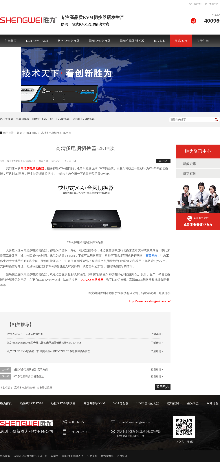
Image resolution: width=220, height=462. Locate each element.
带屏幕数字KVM (94, 403)
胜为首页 (10, 40)
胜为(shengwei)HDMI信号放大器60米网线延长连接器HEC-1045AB (44, 342)
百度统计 (122, 456)
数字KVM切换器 (68, 40)
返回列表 (163, 161)
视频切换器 (22, 119)
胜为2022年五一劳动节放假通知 (25, 334)
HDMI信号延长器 (147, 403)
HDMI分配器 (39, 119)
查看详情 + (157, 369)
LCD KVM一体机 (37, 40)
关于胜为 (203, 40)
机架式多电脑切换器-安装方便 (31, 369)
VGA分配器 (121, 403)
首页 (20, 133)
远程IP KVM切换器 (84, 119)
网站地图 (212, 403)
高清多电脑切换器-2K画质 (56, 133)
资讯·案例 (181, 40)
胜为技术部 (107, 456)
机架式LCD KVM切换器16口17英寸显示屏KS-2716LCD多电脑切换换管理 (48, 351)
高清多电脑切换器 (32, 168)
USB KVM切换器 (59, 119)
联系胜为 (10, 53)
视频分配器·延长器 (132, 40)
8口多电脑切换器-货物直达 (29, 376)
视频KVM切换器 (99, 40)
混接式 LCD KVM (31, 403)
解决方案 (159, 40)
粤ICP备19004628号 (73, 456)
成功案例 (189, 173)
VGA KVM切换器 (91, 279)
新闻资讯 (31, 133)
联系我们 (198, 4)
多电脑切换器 (44, 387)
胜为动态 (193, 403)
